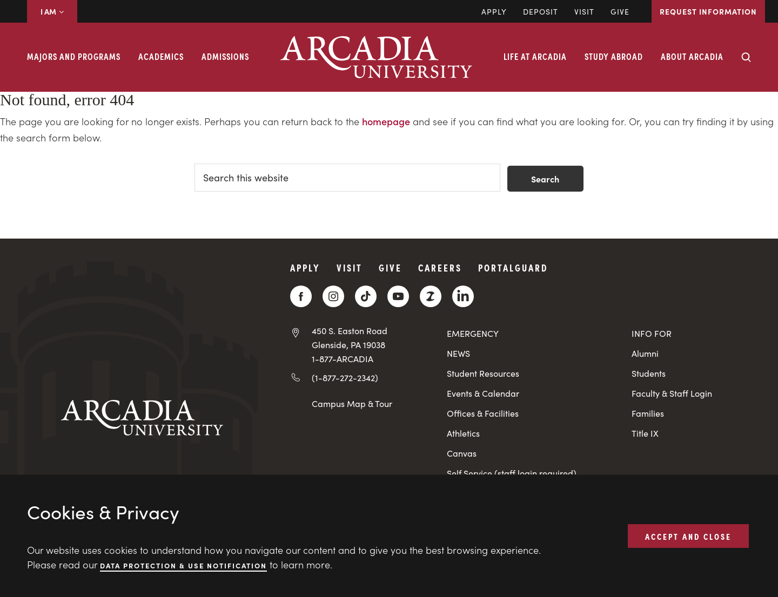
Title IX (645, 433)
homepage (386, 121)
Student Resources (483, 373)
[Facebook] (301, 296)
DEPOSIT (540, 11)
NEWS (458, 353)
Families (648, 413)
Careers (440, 267)
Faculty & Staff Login (672, 393)
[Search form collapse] (746, 57)
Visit (584, 11)
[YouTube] (398, 296)
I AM (52, 11)
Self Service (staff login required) (511, 473)
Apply (494, 11)
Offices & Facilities (483, 413)
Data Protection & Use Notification (183, 565)
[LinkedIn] (463, 296)
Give (620, 11)
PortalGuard (513, 267)
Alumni (645, 353)
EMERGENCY (473, 333)
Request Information (708, 11)
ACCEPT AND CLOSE (688, 535)
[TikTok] (366, 296)
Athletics (463, 433)
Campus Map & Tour (352, 403)
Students (649, 373)
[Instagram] (333, 296)
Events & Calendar (483, 393)
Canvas (462, 453)
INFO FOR (652, 333)
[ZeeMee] (430, 296)
